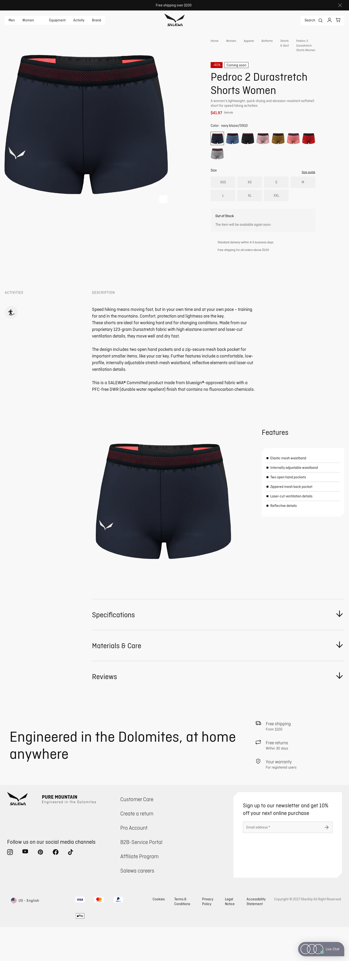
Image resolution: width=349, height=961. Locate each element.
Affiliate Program (139, 890)
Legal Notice (230, 935)
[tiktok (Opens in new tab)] (71, 887)
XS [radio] (250, 200)
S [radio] (276, 200)
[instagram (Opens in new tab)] (10, 887)
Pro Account (133, 861)
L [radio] (223, 213)
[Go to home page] (174, 20)
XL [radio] (250, 213)
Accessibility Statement (256, 935)
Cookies (159, 933)
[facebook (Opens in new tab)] (55, 887)
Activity (78, 20)
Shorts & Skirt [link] (284, 45)
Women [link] (231, 41)
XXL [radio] (276, 213)
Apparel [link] (249, 41)
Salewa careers (137, 904)
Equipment (57, 20)
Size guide (308, 190)
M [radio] (303, 200)
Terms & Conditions (182, 935)
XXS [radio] (223, 200)
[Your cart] (338, 20)
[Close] (340, 5)
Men (12, 20)
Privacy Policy (207, 935)
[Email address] (287, 861)
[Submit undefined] (327, 861)
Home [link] (214, 41)
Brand (96, 20)
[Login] (329, 20)
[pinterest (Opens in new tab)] (40, 887)
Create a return (136, 847)
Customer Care (136, 833)
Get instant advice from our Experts (253, 125)
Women (28, 20)
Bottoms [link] (267, 41)
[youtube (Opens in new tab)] (25, 887)
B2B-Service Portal (141, 876)
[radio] (217, 157)
